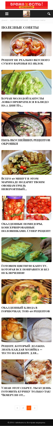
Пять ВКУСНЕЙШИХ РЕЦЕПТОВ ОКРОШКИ (25, 141)
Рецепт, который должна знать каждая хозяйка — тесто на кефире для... (23, 349)
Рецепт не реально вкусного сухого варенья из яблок (25, 61)
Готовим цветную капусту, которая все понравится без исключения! (25, 269)
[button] (49, 14)
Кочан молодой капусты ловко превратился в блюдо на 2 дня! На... (25, 101)
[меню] (7, 14)
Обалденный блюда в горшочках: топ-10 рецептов (25, 309)
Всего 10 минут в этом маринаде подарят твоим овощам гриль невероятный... (23, 183)
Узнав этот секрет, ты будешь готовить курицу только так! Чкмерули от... (26, 391)
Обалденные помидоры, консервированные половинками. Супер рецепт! (26, 227)
